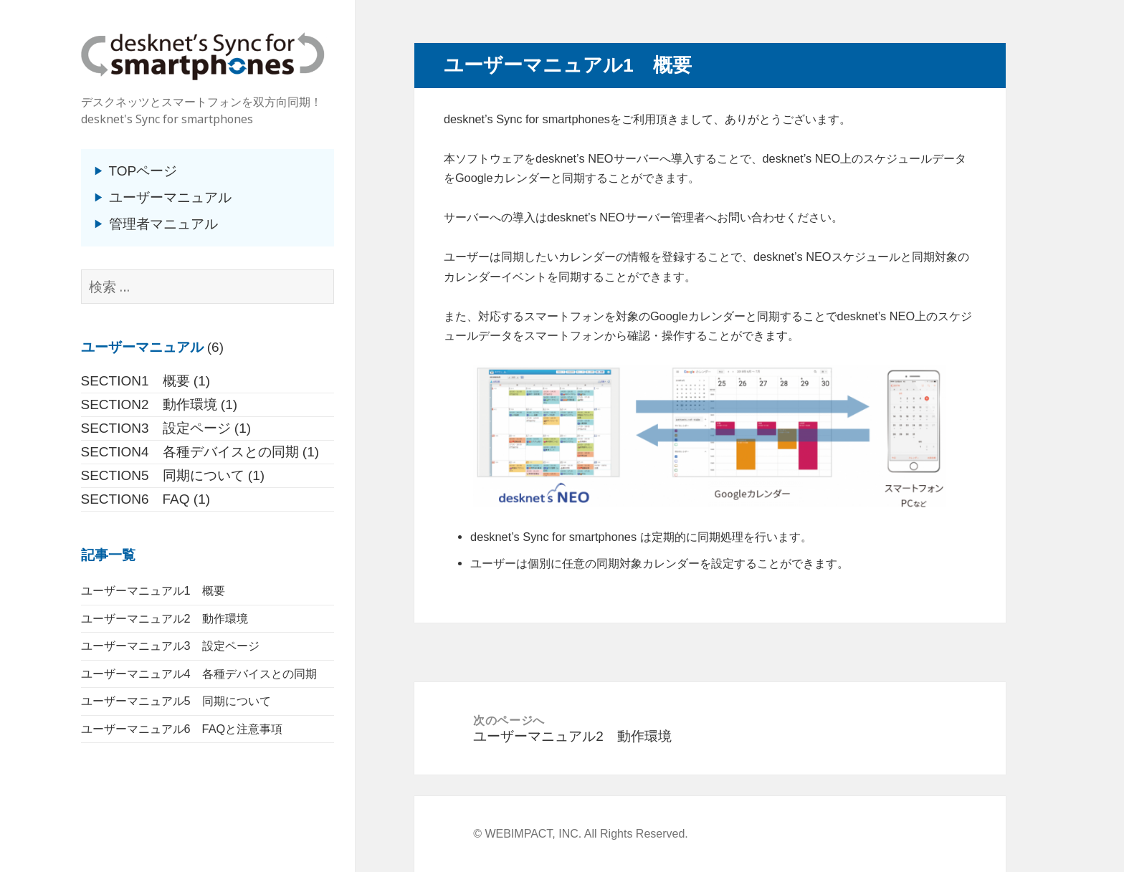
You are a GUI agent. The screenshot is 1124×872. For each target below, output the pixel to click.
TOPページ (143, 170)
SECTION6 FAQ (135, 499)
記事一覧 (108, 554)
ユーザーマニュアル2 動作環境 (164, 618)
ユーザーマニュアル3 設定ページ (170, 645)
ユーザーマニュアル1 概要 (153, 590)
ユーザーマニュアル (170, 197)
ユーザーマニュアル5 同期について (176, 700)
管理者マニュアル (163, 223)
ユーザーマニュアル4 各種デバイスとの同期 (199, 673)
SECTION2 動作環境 (149, 404)
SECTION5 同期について (162, 475)
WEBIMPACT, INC (531, 834)
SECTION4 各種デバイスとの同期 (190, 451)
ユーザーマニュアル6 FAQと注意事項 (182, 728)
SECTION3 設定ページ (156, 428)
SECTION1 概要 (135, 380)
